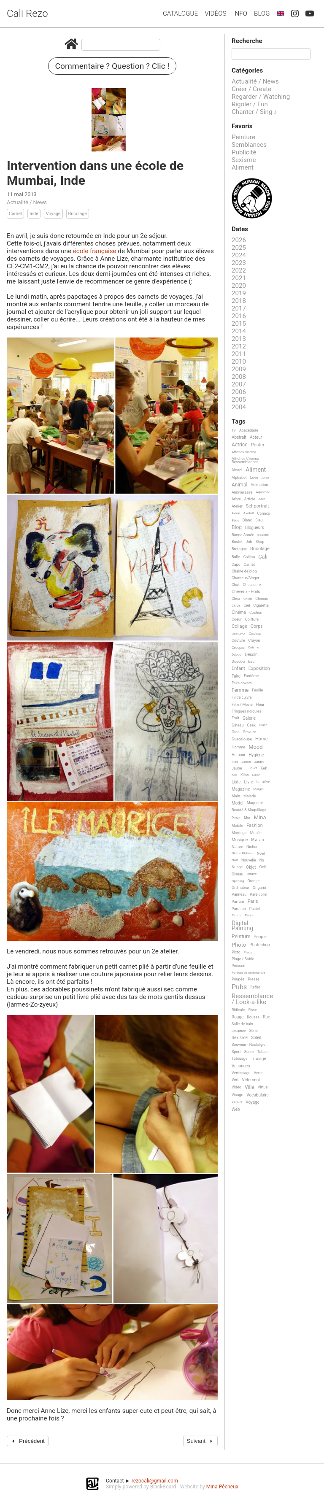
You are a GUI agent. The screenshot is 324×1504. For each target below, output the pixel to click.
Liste (236, 782)
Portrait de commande (248, 972)
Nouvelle (248, 860)
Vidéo (236, 1087)
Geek (251, 725)
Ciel (246, 605)
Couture (238, 640)
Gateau (238, 725)
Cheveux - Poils (246, 592)
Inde (34, 213)
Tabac (262, 1051)
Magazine (241, 789)
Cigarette (260, 605)
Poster (258, 445)
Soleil (256, 1038)
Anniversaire (242, 492)
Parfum (238, 901)
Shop (260, 541)
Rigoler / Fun (250, 104)
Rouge (237, 1017)
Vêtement (251, 1080)
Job (249, 541)
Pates (249, 915)
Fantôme (251, 676)
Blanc (247, 520)
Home (261, 739)
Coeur (237, 619)
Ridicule (238, 1010)
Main (236, 796)
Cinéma (239, 612)
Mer (247, 817)
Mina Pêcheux (222, 1487)
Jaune (237, 768)
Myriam (257, 839)
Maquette (255, 803)
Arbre (236, 499)
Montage (239, 832)
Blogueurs (254, 527)
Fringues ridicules (247, 711)
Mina (260, 817)
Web (236, 1109)
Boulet (237, 541)
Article (249, 499)
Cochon (255, 612)
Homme (238, 747)
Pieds (248, 952)
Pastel (254, 908)
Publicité (244, 152)
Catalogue (180, 13)
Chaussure (252, 584)
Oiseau (237, 874)
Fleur (260, 704)
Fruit (235, 718)
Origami (259, 887)
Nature (237, 846)
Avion (236, 513)
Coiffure (252, 619)
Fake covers (242, 683)
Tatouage (239, 1058)
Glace (263, 725)
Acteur (256, 437)
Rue (266, 1017)
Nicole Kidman (243, 853)
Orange (254, 881)
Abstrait (239, 437)
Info (240, 13)
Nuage (237, 867)
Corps (257, 626)
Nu (261, 860)
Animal (239, 485)
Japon (246, 761)
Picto (236, 952)
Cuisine (253, 647)
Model (237, 803)
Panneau (239, 894)
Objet (251, 867)
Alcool (237, 470)
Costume (238, 633)
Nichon (252, 846)
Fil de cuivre (242, 697)
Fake (236, 676)
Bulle (236, 557)
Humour (238, 754)
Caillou (249, 557)
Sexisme (244, 160)
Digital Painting (242, 926)
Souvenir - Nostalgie (248, 1044)
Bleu (259, 520)
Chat (236, 584)
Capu (236, 564)
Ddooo (236, 654)
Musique (240, 840)
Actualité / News (27, 202)
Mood (255, 747)
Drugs (236, 817)
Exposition (259, 669)
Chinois (261, 598)
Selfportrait (257, 506)
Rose (252, 1010)
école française (94, 251)
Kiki (234, 774)
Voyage (53, 213)
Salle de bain (242, 1024)
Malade (249, 796)
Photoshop (259, 945)
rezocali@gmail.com (155, 1481)
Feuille (257, 690)
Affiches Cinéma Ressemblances (245, 460)
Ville (249, 1087)
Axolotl (248, 513)
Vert (235, 1079)
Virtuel (263, 1087)
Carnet (15, 213)
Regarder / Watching (261, 96)
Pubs (239, 987)
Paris (253, 901)
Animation (259, 484)
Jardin (259, 761)
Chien (247, 598)
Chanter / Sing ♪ (254, 112)
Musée (256, 832)
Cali (262, 556)
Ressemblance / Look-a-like (252, 999)
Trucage (258, 1059)
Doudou (238, 661)
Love (254, 477)
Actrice (240, 445)
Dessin (251, 654)
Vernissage (241, 1073)
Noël (261, 853)
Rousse (253, 1017)
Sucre (249, 1051)
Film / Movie (242, 704)
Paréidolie (258, 894)
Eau (251, 661)
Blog (262, 13)
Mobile (237, 825)
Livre (248, 782)
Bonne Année (243, 535)
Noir (235, 860)
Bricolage (77, 213)
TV (234, 430)
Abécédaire (248, 430)
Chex (236, 598)
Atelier (237, 506)
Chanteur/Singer (245, 578)
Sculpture (239, 1030)
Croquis (238, 647)
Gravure (249, 732)
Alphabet (239, 477)
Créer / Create (251, 89)
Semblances (249, 145)
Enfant (238, 669)
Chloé (236, 605)
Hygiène (256, 755)
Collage (239, 626)
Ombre (252, 873)
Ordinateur (240, 887)
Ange (265, 477)
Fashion (254, 826)
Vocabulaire (257, 1095)
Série (253, 1030)
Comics (263, 513)
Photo (239, 945)
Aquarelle (263, 492)
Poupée (238, 979)
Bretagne (239, 549)
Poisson (238, 965)
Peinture (243, 137)
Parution (239, 908)
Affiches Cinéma (244, 452)
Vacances (241, 1066)
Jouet (253, 768)
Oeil (262, 867)
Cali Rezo (27, 13)
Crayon (254, 640)
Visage (237, 1094)
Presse (253, 979)
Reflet (255, 987)
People (260, 937)
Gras (236, 732)
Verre (258, 1073)
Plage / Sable (243, 959)
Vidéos (215, 13)
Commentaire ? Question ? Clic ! (112, 66)
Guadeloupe (242, 739)
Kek (264, 768)
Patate (236, 915)
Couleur (255, 633)
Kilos (244, 775)
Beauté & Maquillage (249, 810)
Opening (238, 881)
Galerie (249, 718)
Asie (262, 498)
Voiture (237, 1101)
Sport (236, 1051)
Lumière (263, 781)
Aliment (243, 167)
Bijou (235, 520)
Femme (240, 690)
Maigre (258, 789)
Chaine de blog (244, 571)
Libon (256, 774)
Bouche (263, 534)
